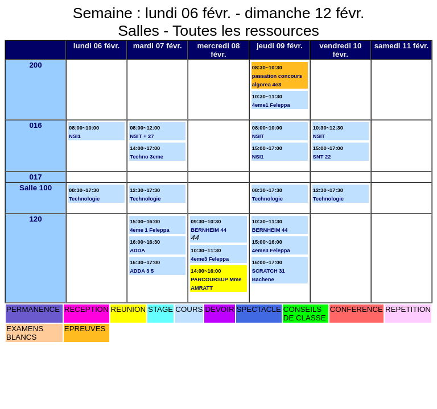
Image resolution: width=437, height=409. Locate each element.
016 (35, 125)
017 (35, 177)
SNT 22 (322, 157)
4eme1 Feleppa (271, 105)
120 (35, 219)
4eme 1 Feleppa (149, 230)
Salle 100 (35, 187)
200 (35, 65)
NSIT (258, 136)
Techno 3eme (146, 157)
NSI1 (75, 136)
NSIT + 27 (142, 136)
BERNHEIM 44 (208, 230)
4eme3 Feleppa (210, 259)
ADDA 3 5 (142, 271)
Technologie (84, 199)
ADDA (137, 250)
